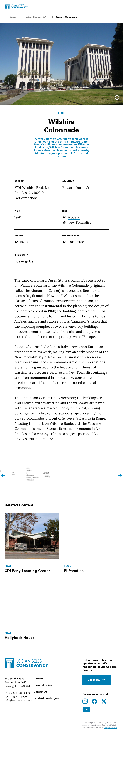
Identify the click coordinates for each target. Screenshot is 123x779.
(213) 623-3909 (18, 755)
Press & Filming (43, 744)
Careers (38, 737)
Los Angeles (23, 261)
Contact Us (40, 750)
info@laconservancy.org (18, 759)
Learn (13, 17)
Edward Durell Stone (78, 187)
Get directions (25, 198)
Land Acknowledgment (47, 757)
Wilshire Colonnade (66, 17)
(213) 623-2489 (21, 751)
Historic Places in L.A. (36, 17)
